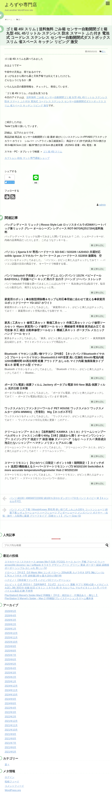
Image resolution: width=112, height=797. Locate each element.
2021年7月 (10, 743)
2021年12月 (11, 721)
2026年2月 (10, 624)
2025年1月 (10, 681)
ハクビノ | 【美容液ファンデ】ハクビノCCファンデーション (38, 580)
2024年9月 (10, 699)
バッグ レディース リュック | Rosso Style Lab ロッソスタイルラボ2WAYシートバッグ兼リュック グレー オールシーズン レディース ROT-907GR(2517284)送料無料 (55, 228)
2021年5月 (10, 751)
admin (102, 204)
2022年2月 (10, 716)
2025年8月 (10, 650)
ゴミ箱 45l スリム (52, 151)
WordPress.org (13, 790)
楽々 (104, 51)
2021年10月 (11, 730)
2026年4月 (10, 615)
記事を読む (99, 245)
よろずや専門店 (21, 4)
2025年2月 (10, 677)
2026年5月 (10, 611)
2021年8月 (10, 738)
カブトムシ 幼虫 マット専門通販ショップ (27, 158)
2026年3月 (10, 620)
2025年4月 (10, 668)
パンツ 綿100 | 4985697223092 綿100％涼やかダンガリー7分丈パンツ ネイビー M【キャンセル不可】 (55, 499)
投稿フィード (12, 781)
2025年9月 (10, 646)
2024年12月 (11, 686)
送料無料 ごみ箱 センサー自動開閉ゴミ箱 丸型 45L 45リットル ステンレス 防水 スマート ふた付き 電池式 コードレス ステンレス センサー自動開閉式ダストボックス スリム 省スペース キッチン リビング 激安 (56, 101)
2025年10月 (11, 642)
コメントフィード (14, 786)
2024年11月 (11, 690)
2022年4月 (10, 708)
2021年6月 (10, 747)
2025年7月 (10, 655)
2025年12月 (11, 633)
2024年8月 (10, 703)
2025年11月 (11, 637)
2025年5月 (10, 664)
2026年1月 (10, 628)
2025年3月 (10, 672)
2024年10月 (11, 694)
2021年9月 (10, 734)
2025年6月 (10, 659)
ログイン (9, 777)
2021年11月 (11, 725)
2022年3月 (10, 712)
